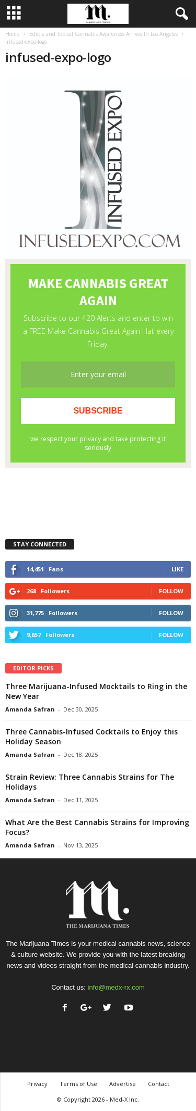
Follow (171, 591)
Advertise (122, 1084)
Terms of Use (78, 1084)
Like (177, 569)
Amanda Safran (30, 709)
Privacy (37, 1084)
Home (12, 34)
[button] (179, 14)
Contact (158, 1084)
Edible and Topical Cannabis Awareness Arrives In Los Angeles (103, 34)
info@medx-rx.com (116, 987)
